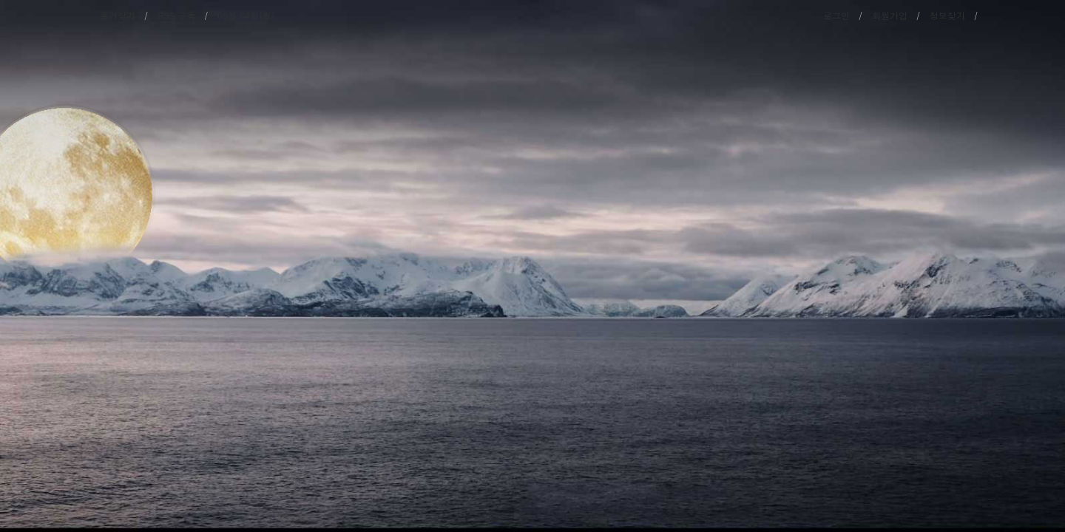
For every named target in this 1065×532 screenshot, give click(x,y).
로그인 (836, 15)
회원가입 (889, 15)
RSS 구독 (176, 15)
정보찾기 (947, 15)
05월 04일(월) (245, 15)
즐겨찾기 (117, 15)
